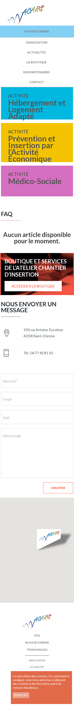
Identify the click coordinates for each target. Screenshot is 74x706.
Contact (36, 82)
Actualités (36, 52)
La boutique (36, 62)
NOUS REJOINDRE (37, 31)
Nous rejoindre (37, 642)
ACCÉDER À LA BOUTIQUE (33, 286)
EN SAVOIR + (21, 695)
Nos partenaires (36, 72)
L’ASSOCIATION (36, 42)
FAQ (37, 635)
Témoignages (37, 649)
